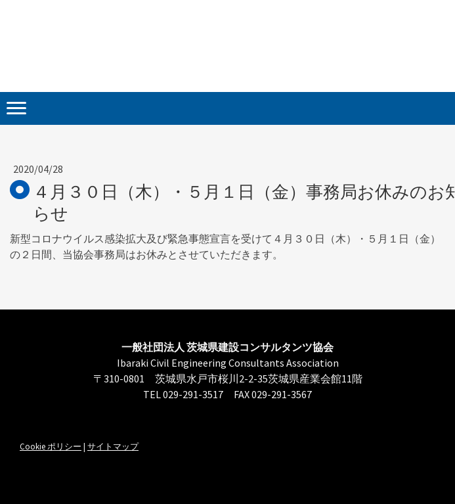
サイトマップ (113, 446)
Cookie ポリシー (50, 446)
